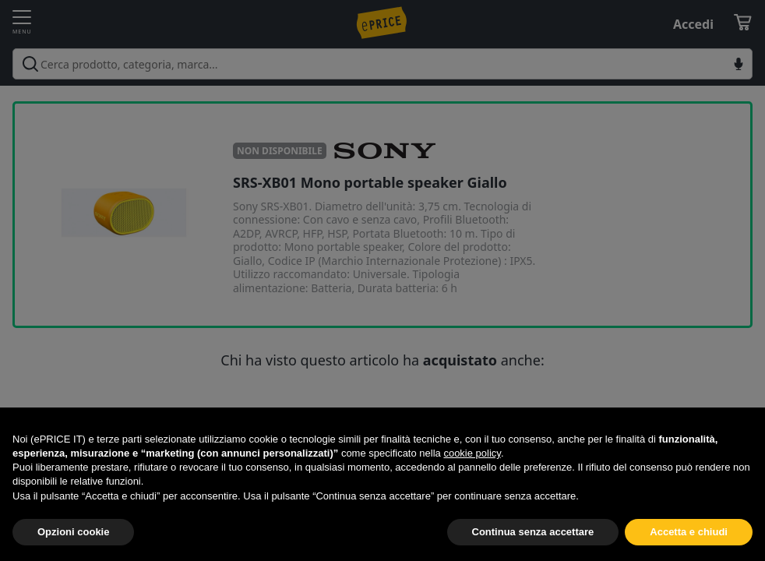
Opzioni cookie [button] (73, 532)
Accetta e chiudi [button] (689, 532)
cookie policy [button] (471, 453)
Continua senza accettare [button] (533, 532)
